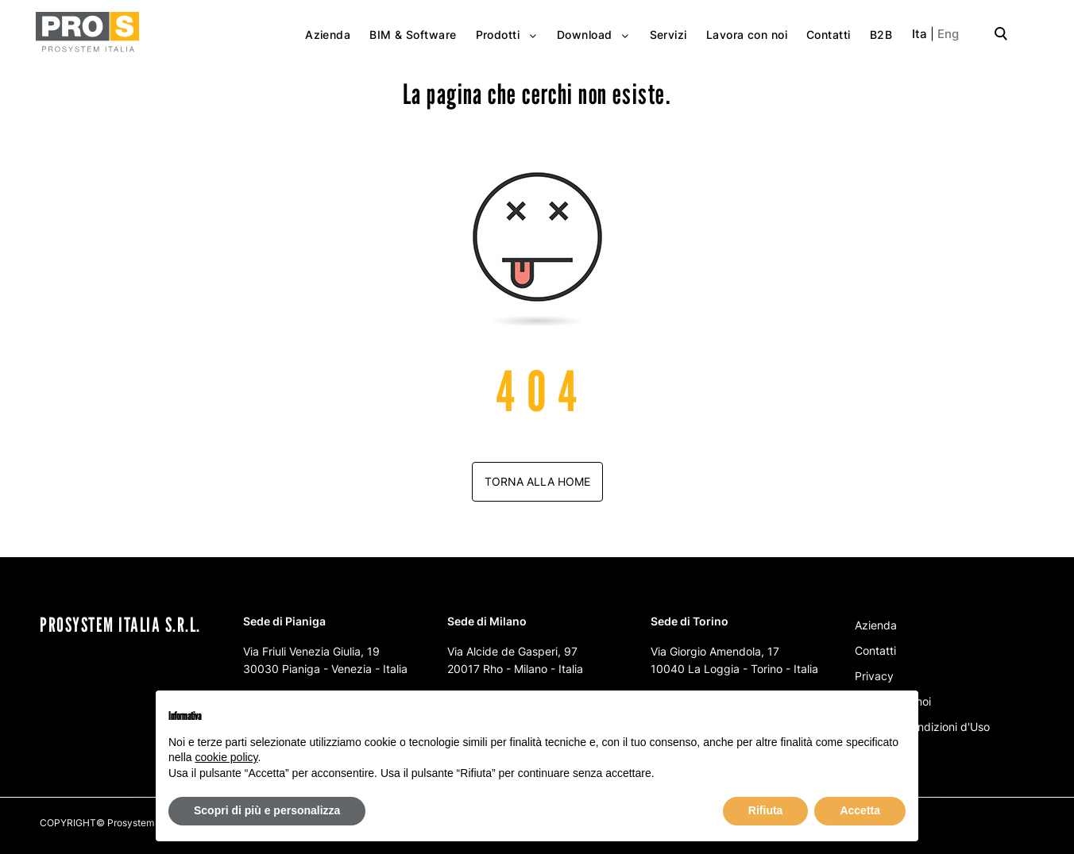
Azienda (876, 625)
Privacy (874, 676)
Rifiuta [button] (765, 810)
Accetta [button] (860, 810)
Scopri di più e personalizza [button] (267, 810)
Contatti (875, 650)
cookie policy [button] (226, 757)
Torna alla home (537, 481)
